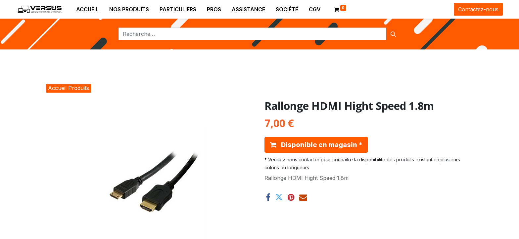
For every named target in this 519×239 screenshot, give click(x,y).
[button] (316, 145)
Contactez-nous (478, 9)
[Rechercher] (393, 34)
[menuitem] (87, 9)
